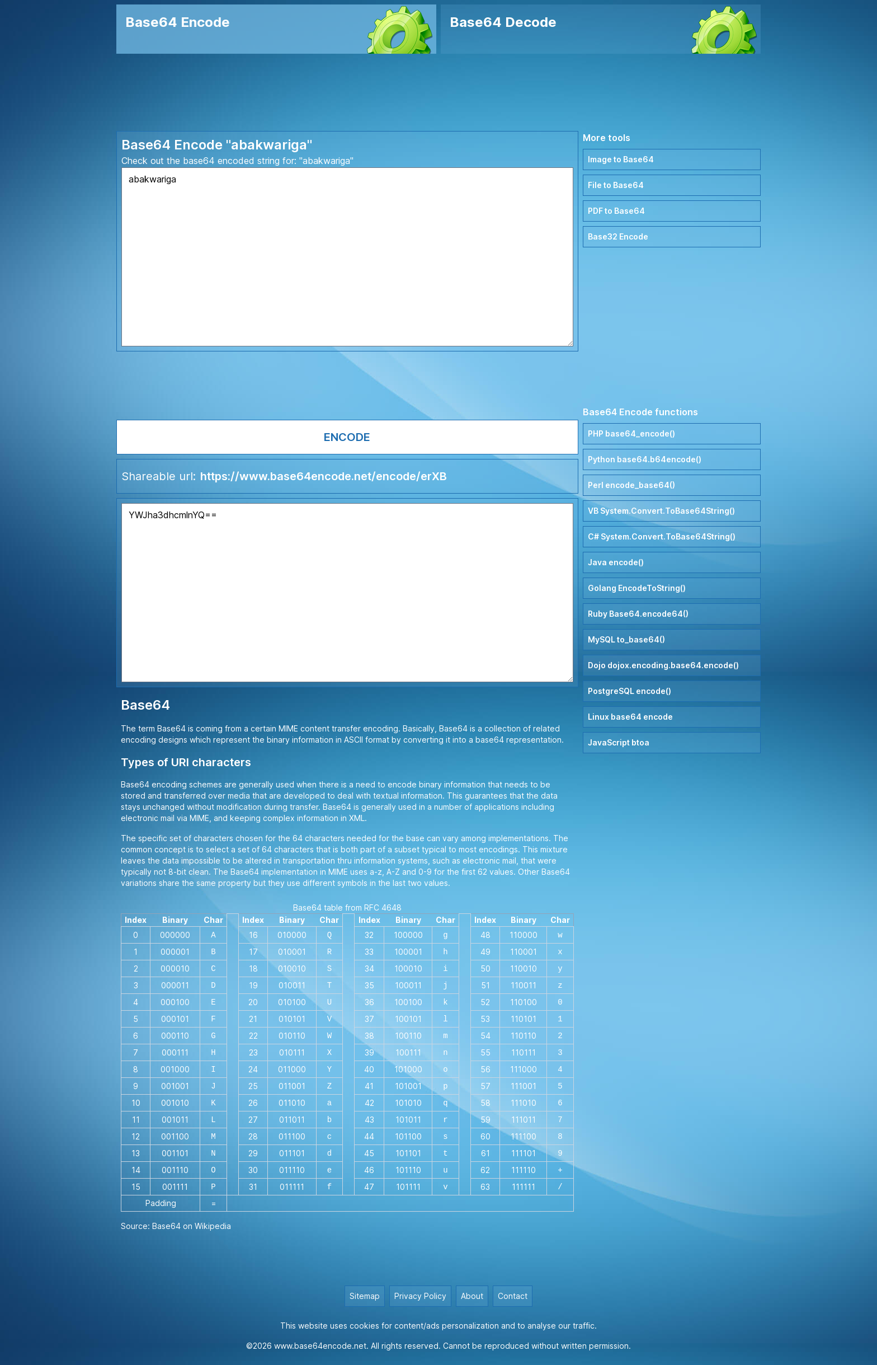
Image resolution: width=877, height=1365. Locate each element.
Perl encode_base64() (631, 485)
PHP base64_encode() (631, 433)
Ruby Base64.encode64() (638, 613)
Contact (512, 1296)
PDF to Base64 (616, 210)
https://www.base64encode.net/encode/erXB (323, 476)
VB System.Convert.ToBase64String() (661, 510)
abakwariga (347, 256)
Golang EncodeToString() (637, 588)
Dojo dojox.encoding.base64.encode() (663, 665)
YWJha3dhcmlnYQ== (347, 592)
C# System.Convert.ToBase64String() (661, 536)
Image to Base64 (621, 159)
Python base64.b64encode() (644, 459)
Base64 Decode (503, 22)
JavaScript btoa (618, 742)
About (472, 1296)
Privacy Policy (420, 1296)
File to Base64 (616, 185)
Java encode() (616, 562)
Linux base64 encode (630, 716)
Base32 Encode (618, 236)
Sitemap (365, 1296)
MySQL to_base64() (626, 639)
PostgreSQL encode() (629, 691)
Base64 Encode (177, 22)
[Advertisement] (438, 92)
